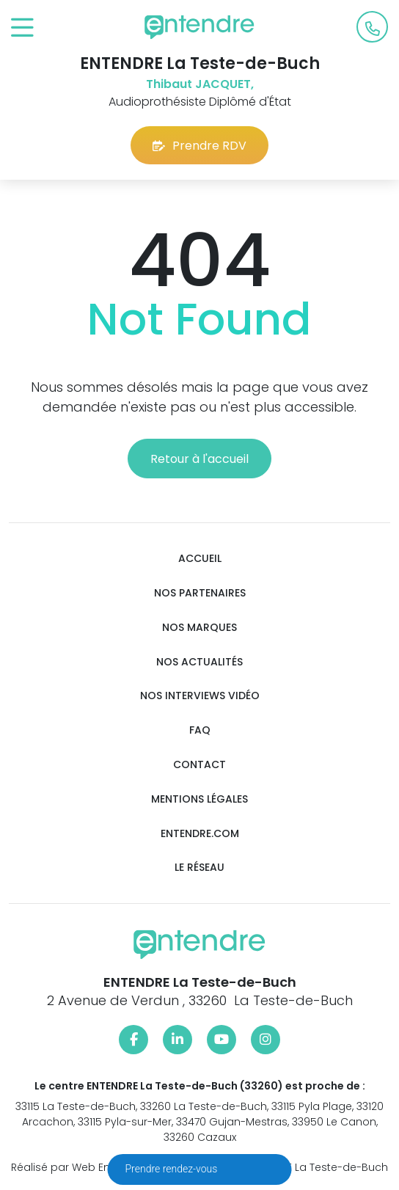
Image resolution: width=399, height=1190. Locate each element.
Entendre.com (200, 834)
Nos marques (199, 627)
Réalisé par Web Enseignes (81, 1167)
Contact (199, 765)
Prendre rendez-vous (172, 1169)
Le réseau (199, 867)
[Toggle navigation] (22, 28)
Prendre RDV (199, 145)
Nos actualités (199, 662)
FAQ (200, 730)
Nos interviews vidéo (200, 696)
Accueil (200, 558)
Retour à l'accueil (199, 458)
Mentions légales (199, 799)
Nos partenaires (200, 593)
